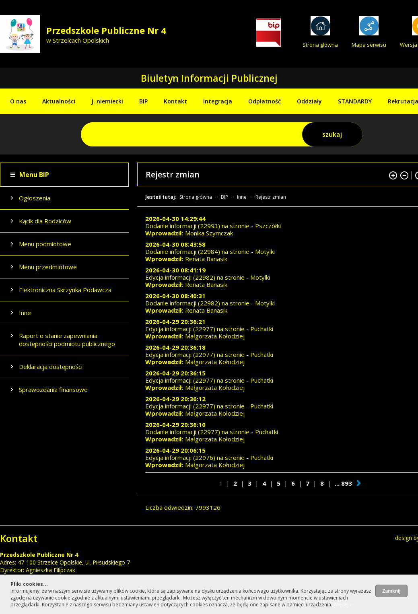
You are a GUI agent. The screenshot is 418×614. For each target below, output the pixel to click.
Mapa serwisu (369, 44)
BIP (143, 101)
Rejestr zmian (270, 197)
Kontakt (175, 101)
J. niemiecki (107, 101)
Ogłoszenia (34, 198)
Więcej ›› (343, 604)
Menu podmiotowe (45, 244)
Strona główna (320, 44)
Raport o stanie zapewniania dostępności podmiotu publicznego (67, 340)
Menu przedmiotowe (48, 267)
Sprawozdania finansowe (53, 389)
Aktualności (58, 101)
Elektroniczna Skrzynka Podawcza (65, 290)
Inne (25, 313)
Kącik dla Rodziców (45, 221)
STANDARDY (355, 101)
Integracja (217, 101)
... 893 (343, 483)
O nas (18, 101)
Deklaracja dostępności (50, 367)
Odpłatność (264, 101)
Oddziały (309, 101)
